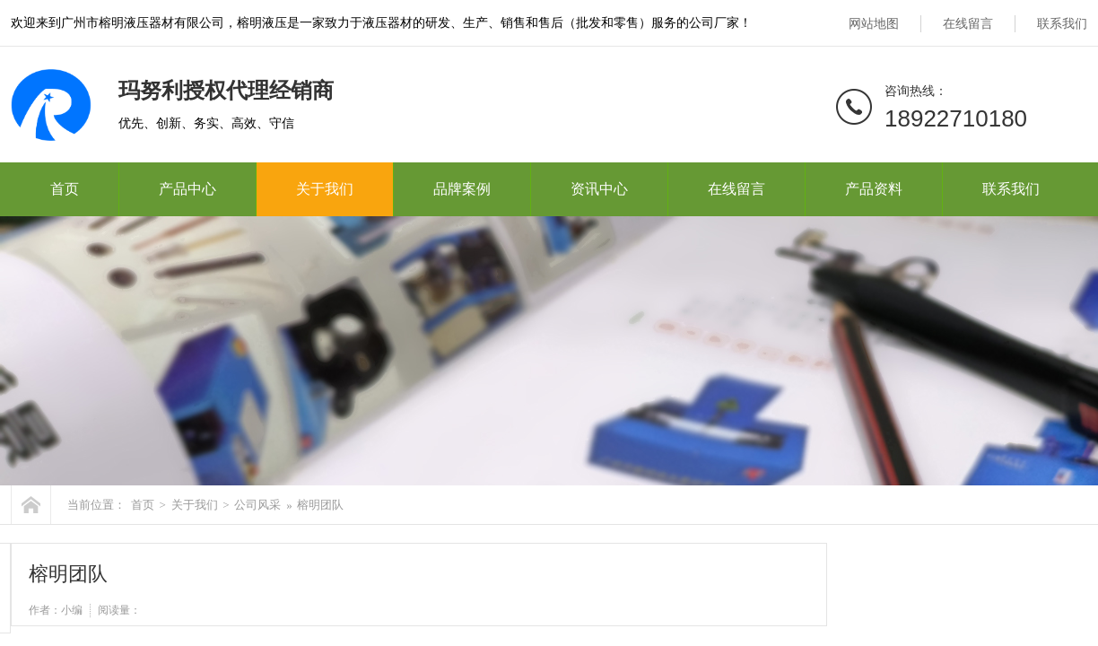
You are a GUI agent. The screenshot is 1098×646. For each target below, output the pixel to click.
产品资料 (873, 188)
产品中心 (187, 188)
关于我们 (324, 188)
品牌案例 (462, 188)
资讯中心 (599, 188)
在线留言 (968, 24)
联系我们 (1062, 24)
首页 (64, 188)
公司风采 (257, 504)
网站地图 (874, 24)
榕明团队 (320, 504)
